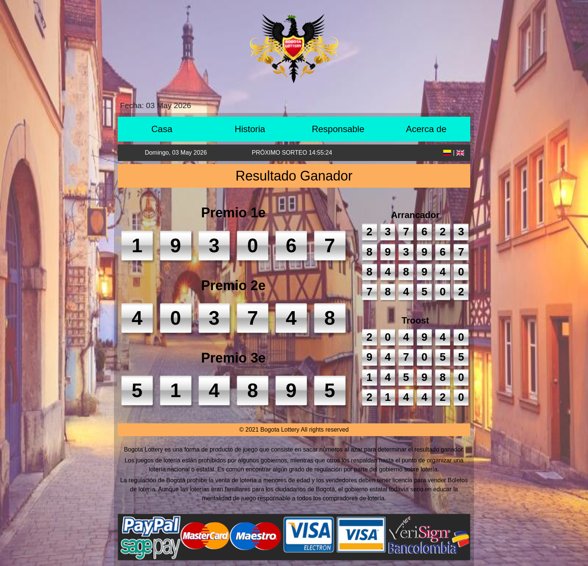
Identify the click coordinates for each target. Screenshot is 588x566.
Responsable (338, 129)
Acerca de (426, 129)
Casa (161, 129)
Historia (250, 129)
